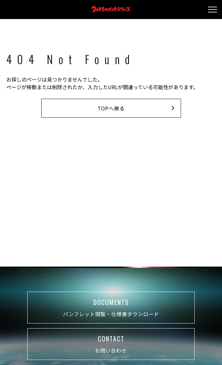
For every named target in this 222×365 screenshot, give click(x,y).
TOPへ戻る (136, 108)
